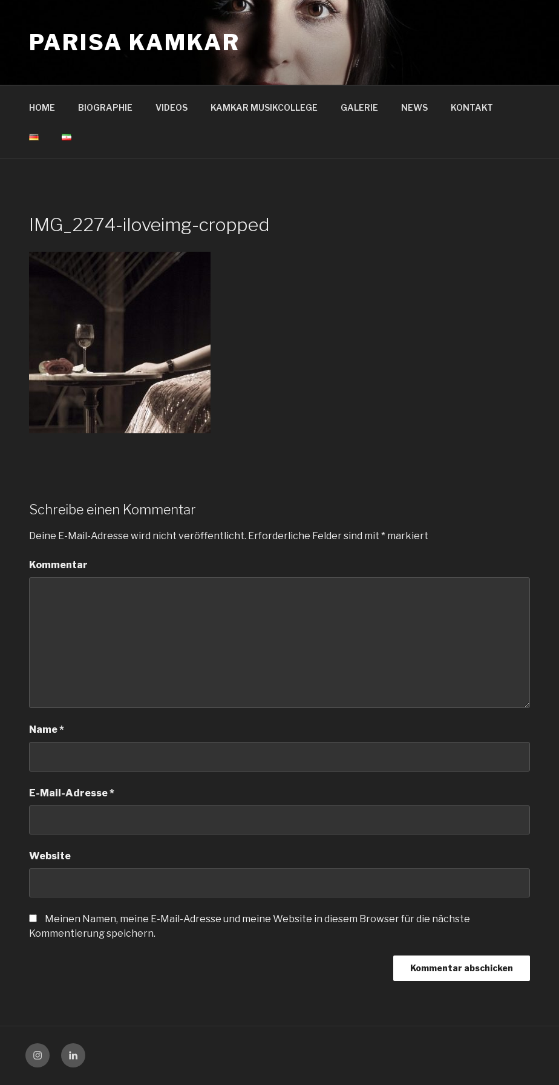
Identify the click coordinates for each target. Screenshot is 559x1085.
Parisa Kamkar (134, 42)
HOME (42, 107)
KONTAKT (472, 107)
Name (46, 729)
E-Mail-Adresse (71, 793)
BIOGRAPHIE (105, 107)
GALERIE (359, 107)
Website (50, 856)
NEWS (414, 107)
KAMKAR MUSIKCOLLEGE (264, 107)
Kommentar (58, 565)
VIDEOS (171, 107)
